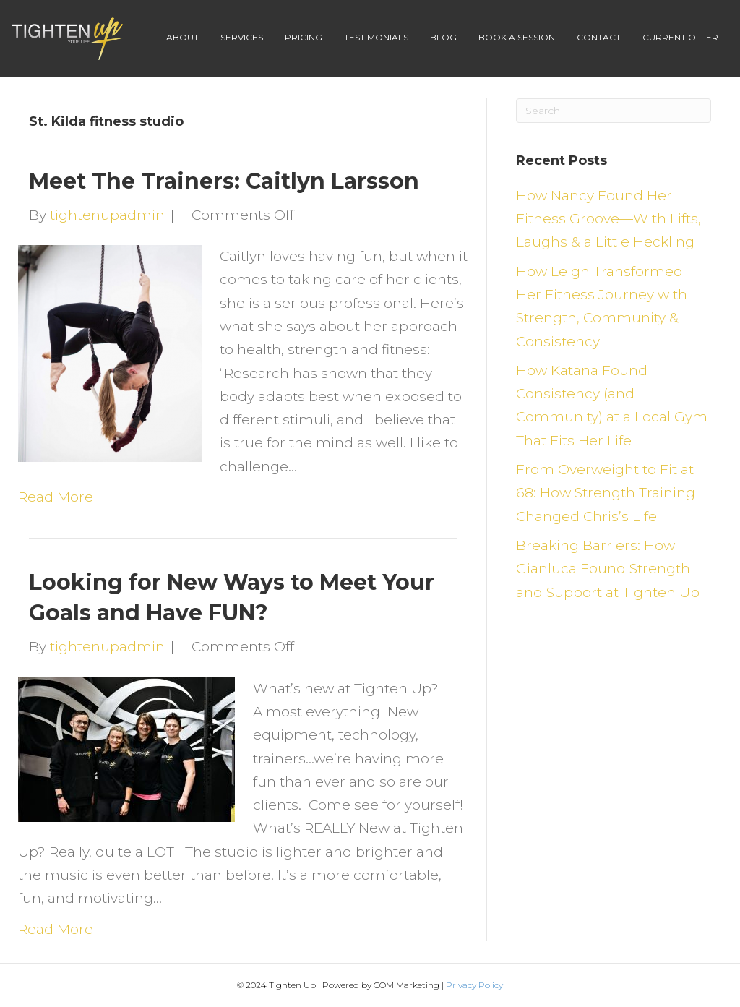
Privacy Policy (474, 985)
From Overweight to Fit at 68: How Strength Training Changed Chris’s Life (605, 493)
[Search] (613, 110)
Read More (55, 497)
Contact (599, 37)
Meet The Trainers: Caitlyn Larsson (224, 181)
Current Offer (680, 37)
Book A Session (516, 37)
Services (241, 37)
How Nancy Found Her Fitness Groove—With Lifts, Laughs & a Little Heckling (608, 219)
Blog (443, 37)
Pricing (303, 37)
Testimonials (376, 37)
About (182, 37)
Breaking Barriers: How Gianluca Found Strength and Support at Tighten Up (608, 569)
